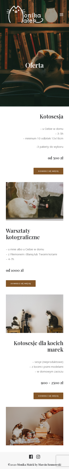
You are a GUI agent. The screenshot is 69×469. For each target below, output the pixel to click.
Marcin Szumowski (49, 464)
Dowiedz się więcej (48, 171)
